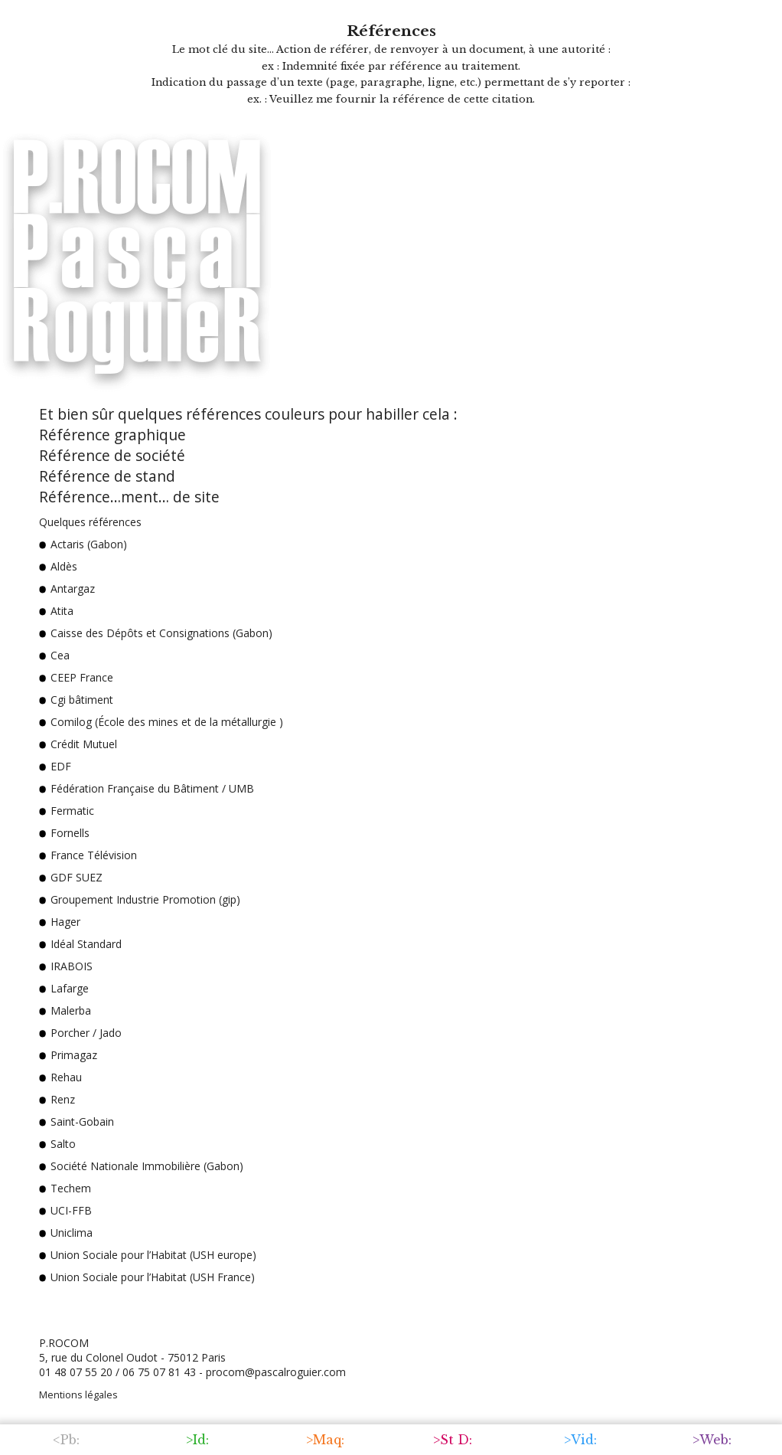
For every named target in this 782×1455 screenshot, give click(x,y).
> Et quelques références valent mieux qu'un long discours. (207, 1308)
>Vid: (580, 1439)
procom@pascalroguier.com (276, 1372)
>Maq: (325, 1439)
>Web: (711, 1439)
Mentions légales (78, 1394)
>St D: (452, 1439)
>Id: (197, 1439)
